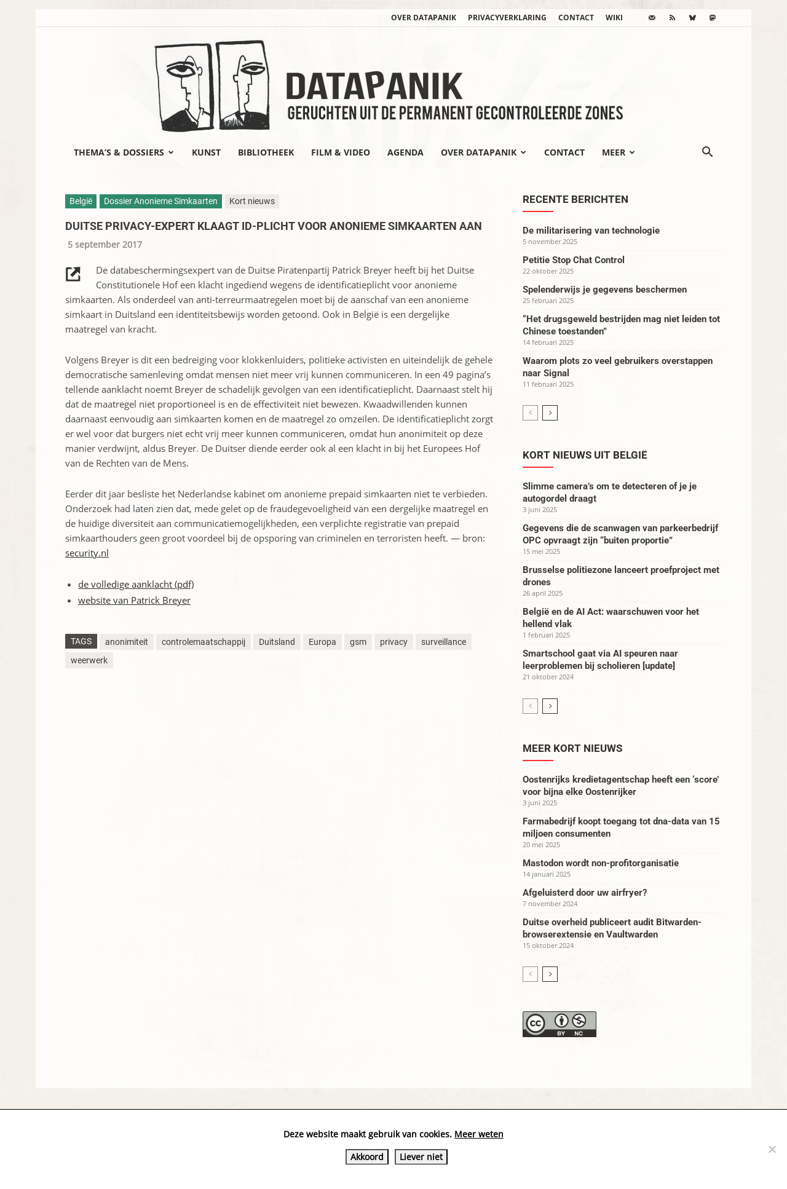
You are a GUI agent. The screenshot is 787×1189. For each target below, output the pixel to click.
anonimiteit (126, 642)
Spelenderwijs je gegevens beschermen (605, 289)
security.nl (87, 553)
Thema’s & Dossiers (124, 152)
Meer (618, 152)
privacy (394, 642)
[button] (707, 153)
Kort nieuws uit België (585, 455)
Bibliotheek (266, 152)
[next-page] (550, 413)
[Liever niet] (771, 1149)
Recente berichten (575, 199)
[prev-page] (530, 413)
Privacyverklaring (507, 17)
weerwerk (89, 660)
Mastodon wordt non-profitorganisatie (601, 863)
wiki (614, 17)
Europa (322, 642)
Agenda (405, 152)
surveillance (443, 642)
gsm (358, 642)
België (80, 201)
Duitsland (277, 642)
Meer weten (479, 1134)
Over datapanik (423, 17)
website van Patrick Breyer (134, 600)
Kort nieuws (252, 201)
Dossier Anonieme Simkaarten (161, 201)
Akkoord (367, 1157)
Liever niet (421, 1157)
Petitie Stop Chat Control (574, 260)
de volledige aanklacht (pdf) (136, 584)
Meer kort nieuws (572, 748)
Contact (576, 17)
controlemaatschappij (203, 642)
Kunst (206, 152)
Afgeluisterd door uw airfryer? (585, 892)
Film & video (340, 152)
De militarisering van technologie (591, 230)
